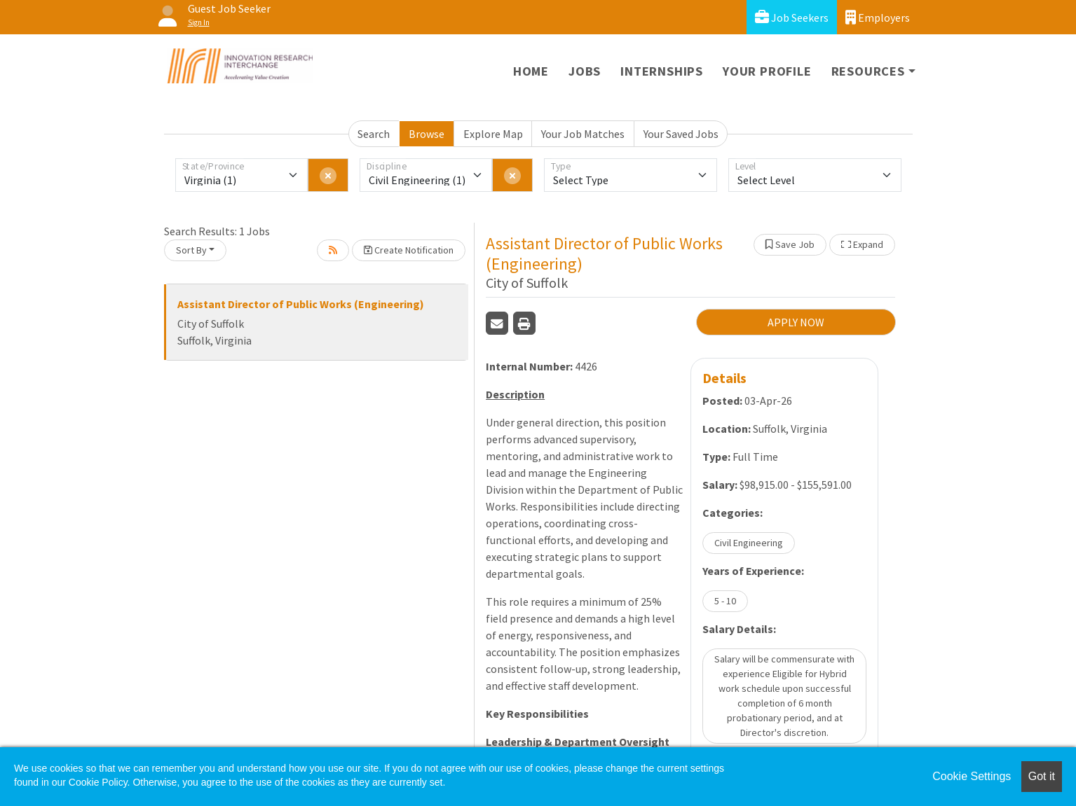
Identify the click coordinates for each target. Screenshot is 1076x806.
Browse (426, 134)
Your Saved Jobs (681, 134)
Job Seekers (792, 17)
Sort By (191, 250)
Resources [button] (868, 71)
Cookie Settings (971, 776)
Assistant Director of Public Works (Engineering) (300, 304)
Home (531, 71)
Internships (661, 71)
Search (373, 134)
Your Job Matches (583, 134)
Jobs (584, 71)
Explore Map (493, 134)
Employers (877, 17)
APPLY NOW (796, 322)
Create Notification (409, 250)
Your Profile (767, 71)
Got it (1041, 776)
